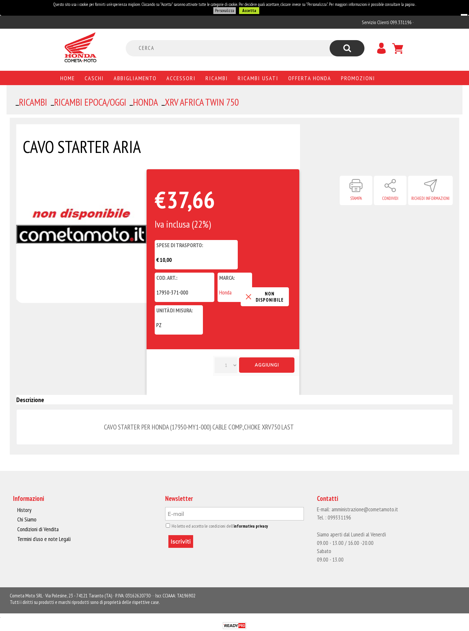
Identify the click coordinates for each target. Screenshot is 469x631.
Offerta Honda (309, 78)
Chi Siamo (26, 519)
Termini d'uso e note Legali (42, 538)
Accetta (249, 10)
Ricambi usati (258, 78)
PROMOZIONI (358, 78)
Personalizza (224, 10)
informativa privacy (248, 526)
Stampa (356, 198)
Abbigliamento (135, 78)
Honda (225, 292)
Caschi (94, 78)
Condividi (390, 198)
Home (67, 78)
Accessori (181, 78)
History (24, 510)
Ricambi (217, 78)
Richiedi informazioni (430, 198)
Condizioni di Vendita (37, 529)
